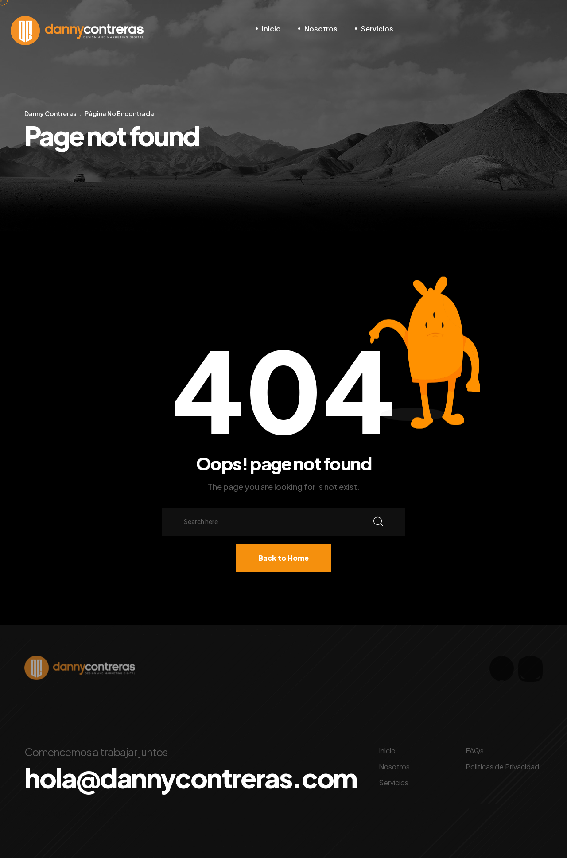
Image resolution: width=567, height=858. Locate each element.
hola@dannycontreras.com (190, 778)
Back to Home (283, 558)
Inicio (271, 28)
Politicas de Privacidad (502, 766)
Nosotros (321, 28)
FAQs (475, 750)
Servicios (377, 28)
